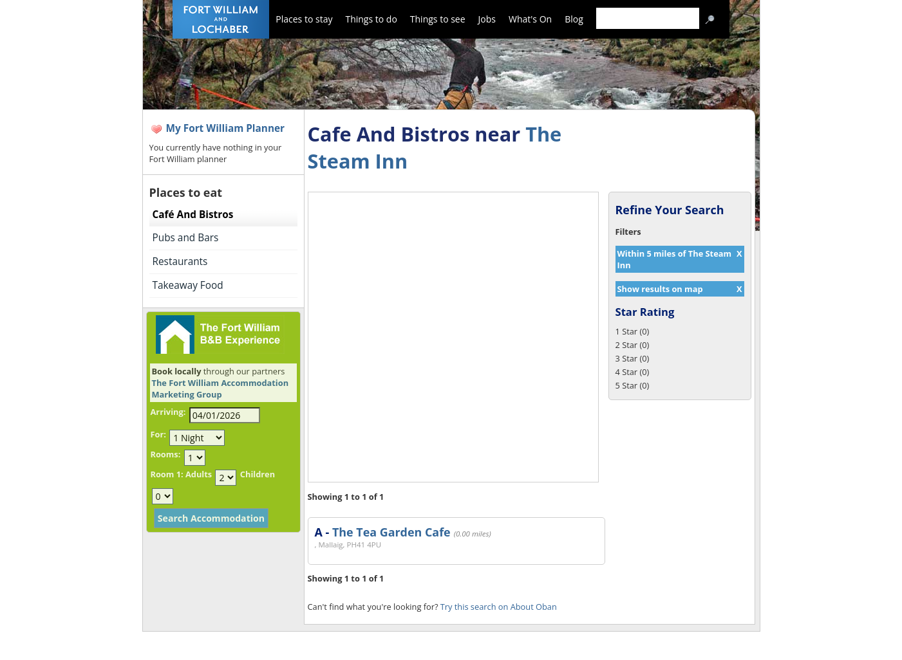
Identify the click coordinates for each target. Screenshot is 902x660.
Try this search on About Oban (498, 606)
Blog (574, 19)
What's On (530, 19)
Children (257, 474)
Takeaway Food (188, 285)
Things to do (371, 19)
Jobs (487, 19)
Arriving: (168, 411)
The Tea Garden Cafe (391, 532)
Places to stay (304, 19)
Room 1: (167, 474)
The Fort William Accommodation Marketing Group (220, 388)
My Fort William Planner (225, 128)
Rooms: (166, 454)
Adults (198, 474)
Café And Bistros (193, 214)
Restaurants (180, 261)
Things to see (437, 19)
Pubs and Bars (186, 237)
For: (158, 434)
